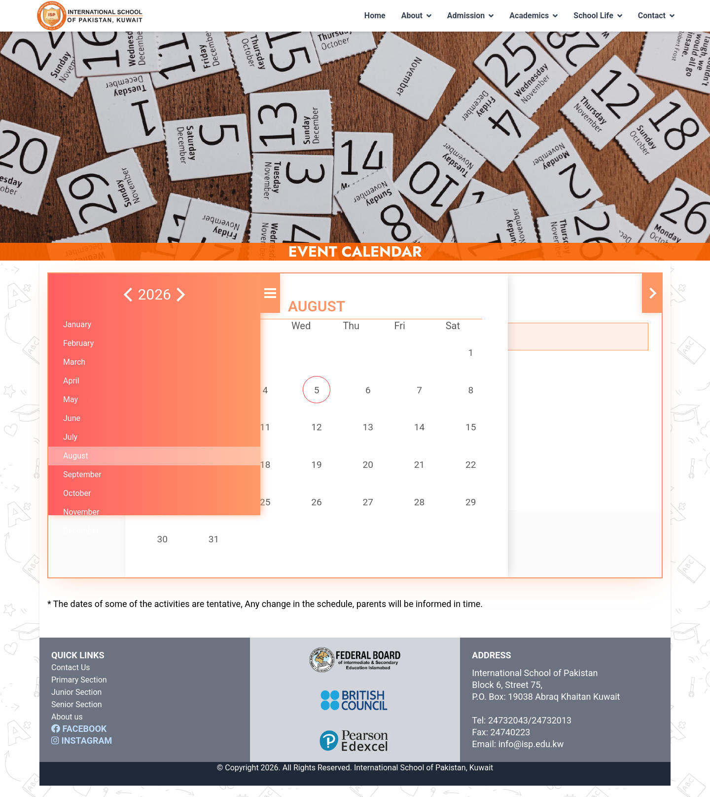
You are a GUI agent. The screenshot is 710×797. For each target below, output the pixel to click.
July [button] (70, 437)
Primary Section (79, 691)
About (416, 15)
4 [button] (264, 392)
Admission (470, 15)
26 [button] (305, 510)
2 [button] (182, 392)
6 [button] (347, 392)
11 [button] (264, 431)
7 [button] (387, 392)
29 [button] (429, 510)
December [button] (81, 530)
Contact (656, 15)
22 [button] (429, 471)
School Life (597, 15)
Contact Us (70, 678)
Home (375, 15)
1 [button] (429, 352)
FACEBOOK (78, 740)
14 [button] (388, 431)
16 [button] (182, 471)
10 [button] (223, 431)
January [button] (77, 324)
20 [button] (346, 471)
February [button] (78, 343)
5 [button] (305, 392)
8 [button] (429, 392)
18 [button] (264, 471)
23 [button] (182, 510)
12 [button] (305, 431)
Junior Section (76, 703)
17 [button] (223, 471)
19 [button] (305, 471)
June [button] (71, 418)
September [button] (82, 474)
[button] (74, 295)
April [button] (71, 380)
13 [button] (346, 431)
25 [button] (264, 510)
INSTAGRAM (81, 752)
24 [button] (223, 510)
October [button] (77, 493)
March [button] (74, 362)
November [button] (81, 512)
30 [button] (182, 550)
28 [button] (388, 510)
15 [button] (429, 431)
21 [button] (388, 471)
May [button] (70, 399)
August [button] (75, 455)
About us (67, 728)
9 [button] (182, 431)
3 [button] (223, 392)
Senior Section (76, 716)
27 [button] (346, 510)
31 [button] (223, 550)
